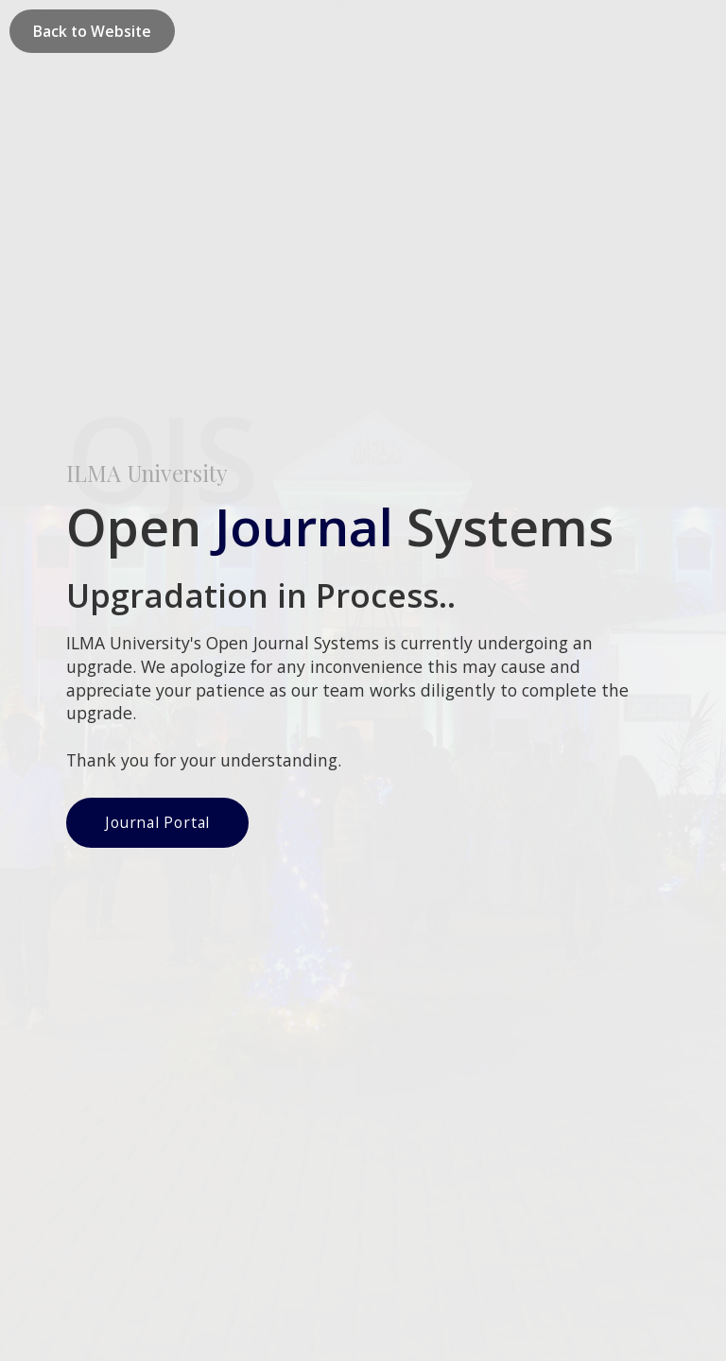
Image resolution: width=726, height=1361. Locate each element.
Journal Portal (157, 482)
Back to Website (92, 31)
